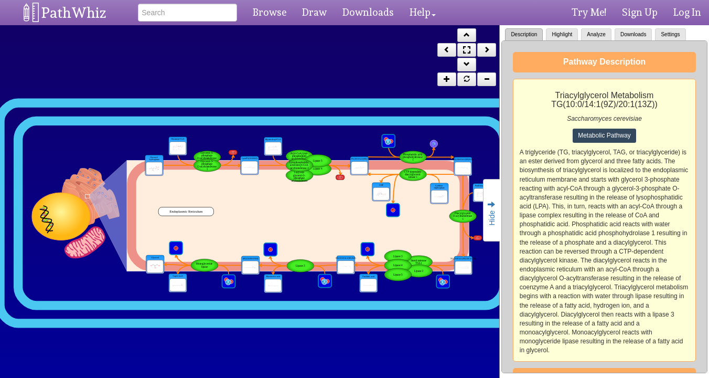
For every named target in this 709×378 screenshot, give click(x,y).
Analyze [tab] (596, 34)
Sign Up (640, 12)
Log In (687, 12)
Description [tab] (524, 34)
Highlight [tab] (562, 34)
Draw (314, 12)
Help (423, 12)
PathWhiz (73, 13)
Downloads (368, 12)
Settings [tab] (670, 34)
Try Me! (589, 12)
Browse (269, 12)
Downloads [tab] (633, 34)
